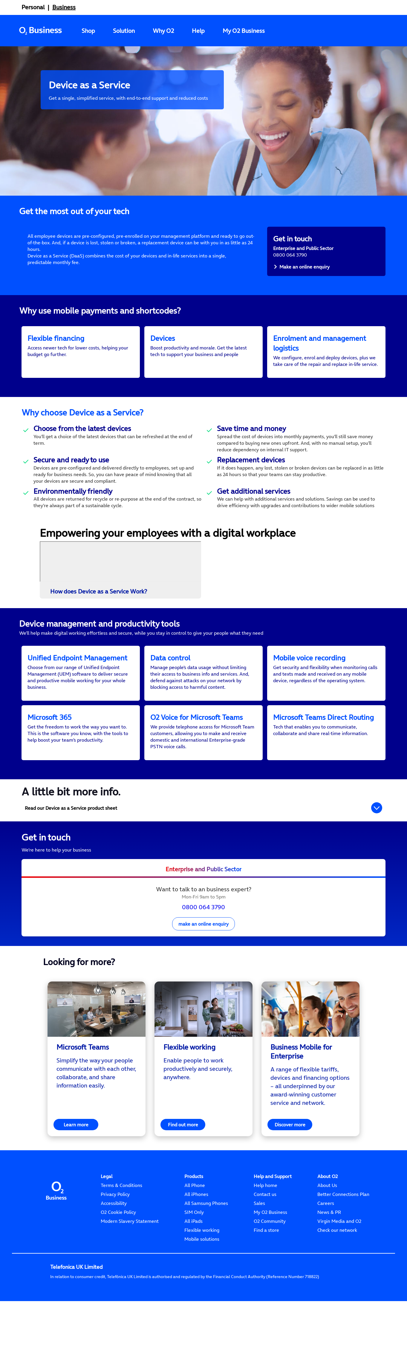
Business (64, 7)
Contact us (265, 1227)
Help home (265, 1218)
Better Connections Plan (343, 1227)
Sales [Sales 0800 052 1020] (259, 1236)
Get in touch (46, 870)
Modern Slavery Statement (130, 1254)
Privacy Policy (115, 1227)
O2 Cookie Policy (118, 1245)
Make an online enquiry (304, 266)
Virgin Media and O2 (339, 1254)
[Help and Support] (273, 1209)
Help (198, 31)
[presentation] (203, 931)
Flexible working (189, 1080)
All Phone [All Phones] (194, 1218)
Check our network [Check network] (337, 1263)
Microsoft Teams (82, 1080)
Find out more (183, 1158)
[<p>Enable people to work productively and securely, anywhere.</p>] (203, 1102)
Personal (33, 7)
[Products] (193, 1209)
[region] (97, 1092)
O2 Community (270, 1254)
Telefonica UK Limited (76, 1300)
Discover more (290, 1158)
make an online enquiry (203, 957)
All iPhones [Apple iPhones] (196, 1227)
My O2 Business (244, 31)
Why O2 (163, 31)
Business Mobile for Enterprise (301, 1085)
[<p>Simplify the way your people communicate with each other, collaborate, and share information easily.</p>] (96, 1106)
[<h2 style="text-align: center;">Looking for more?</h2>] (203, 995)
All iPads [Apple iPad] (193, 1254)
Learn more (76, 1158)
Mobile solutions (201, 1272)
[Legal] (106, 1209)
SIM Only (194, 1245)
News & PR (329, 1245)
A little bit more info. (71, 825)
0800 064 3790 (203, 940)
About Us (327, 1218)
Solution (124, 31)
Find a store (266, 1263)
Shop (88, 31)
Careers (325, 1236)
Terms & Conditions (121, 1218)
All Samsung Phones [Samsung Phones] (206, 1236)
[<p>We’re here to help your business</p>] (203, 883)
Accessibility (114, 1236)
